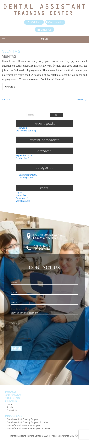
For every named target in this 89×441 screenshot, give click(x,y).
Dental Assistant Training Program (23, 419)
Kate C (6, 100)
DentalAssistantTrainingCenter (13, 397)
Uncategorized (26, 177)
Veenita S (11, 51)
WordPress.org (23, 200)
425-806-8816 (41, 249)
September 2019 (24, 155)
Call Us (33, 22)
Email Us (44, 29)
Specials (10, 407)
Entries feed (21, 195)
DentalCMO (71, 435)
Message (14, 319)
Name (13, 279)
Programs (13, 416)
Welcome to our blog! (26, 130)
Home (9, 404)
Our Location (55, 22)
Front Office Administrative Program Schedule (28, 428)
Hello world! (21, 127)
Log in (19, 192)
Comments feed (23, 198)
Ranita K (82, 100)
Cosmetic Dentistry (28, 174)
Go (56, 115)
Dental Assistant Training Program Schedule (27, 422)
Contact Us (12, 410)
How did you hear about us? (23, 309)
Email (13, 289)
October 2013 (22, 158)
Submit (16, 348)
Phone (13, 299)
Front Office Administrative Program (24, 425)
